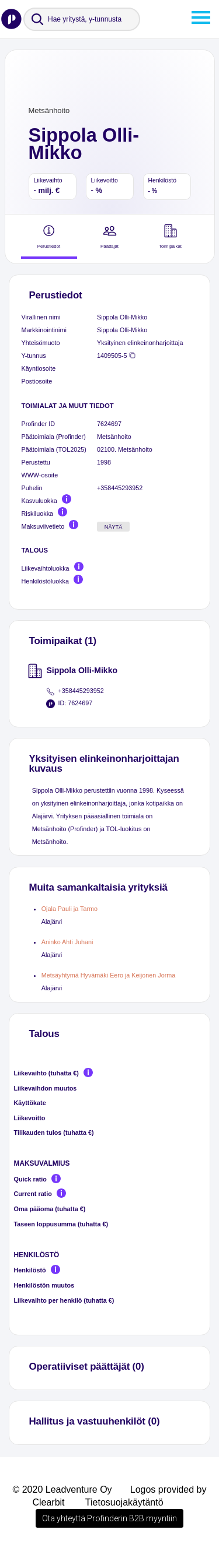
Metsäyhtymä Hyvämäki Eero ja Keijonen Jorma (108, 975)
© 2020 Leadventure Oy (62, 1489)
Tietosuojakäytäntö (124, 1502)
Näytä (114, 527)
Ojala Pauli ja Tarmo (69, 908)
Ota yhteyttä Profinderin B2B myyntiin (109, 1518)
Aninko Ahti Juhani (67, 941)
